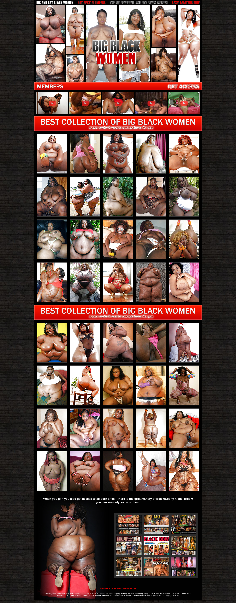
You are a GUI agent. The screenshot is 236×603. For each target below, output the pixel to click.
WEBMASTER (129, 588)
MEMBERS (105, 588)
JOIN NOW (117, 588)
